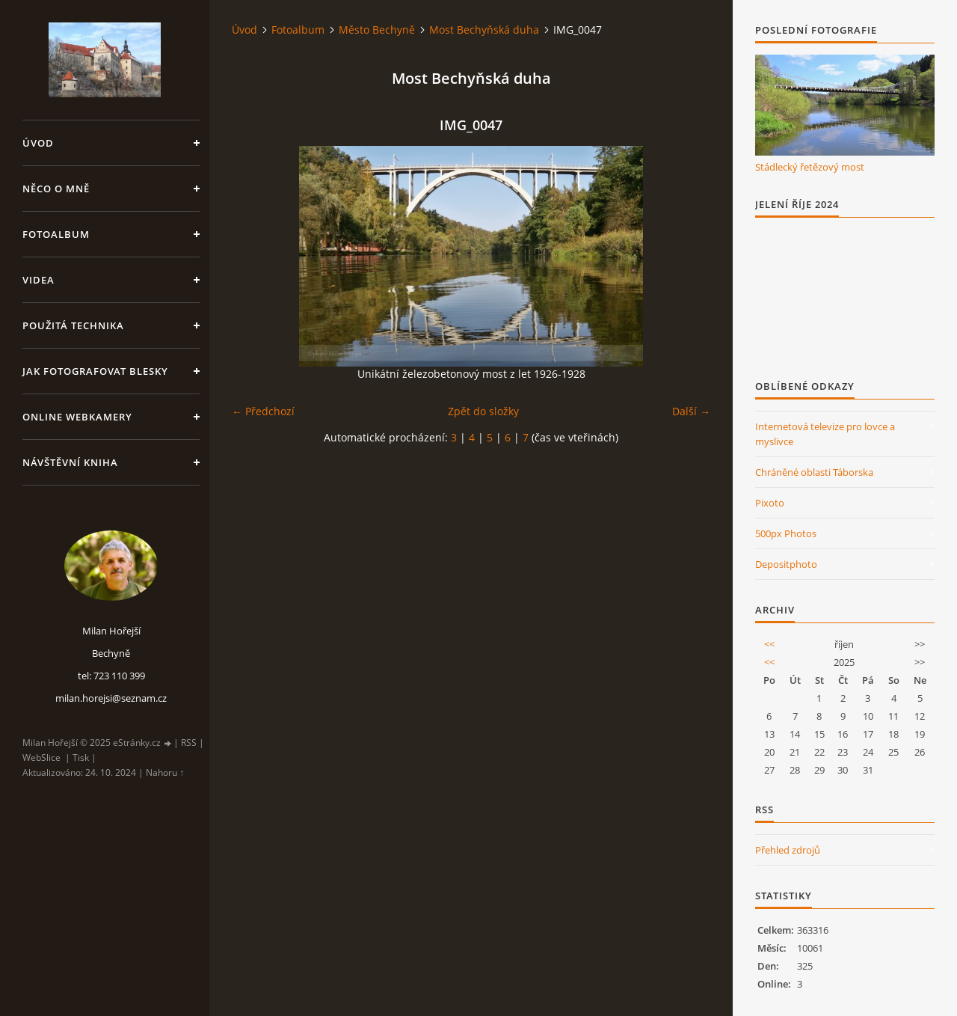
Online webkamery (77, 416)
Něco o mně (56, 188)
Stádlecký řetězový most (809, 167)
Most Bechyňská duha (484, 29)
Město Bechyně (377, 29)
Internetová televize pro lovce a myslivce (825, 434)
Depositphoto (786, 564)
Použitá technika (73, 325)
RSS (189, 742)
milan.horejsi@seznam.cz (111, 698)
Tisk (81, 757)
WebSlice (41, 757)
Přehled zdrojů (787, 850)
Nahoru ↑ (165, 772)
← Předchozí (263, 411)
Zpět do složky (483, 411)
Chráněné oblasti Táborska (814, 472)
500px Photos (785, 533)
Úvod (38, 143)
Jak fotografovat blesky (95, 371)
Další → (691, 411)
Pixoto (769, 502)
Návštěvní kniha (70, 462)
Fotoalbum (56, 234)
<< (769, 644)
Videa (38, 280)
